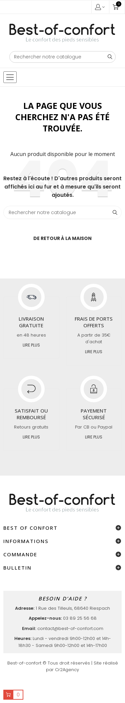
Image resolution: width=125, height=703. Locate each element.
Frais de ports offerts (94, 322)
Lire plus (31, 345)
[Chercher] (62, 57)
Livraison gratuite (31, 322)
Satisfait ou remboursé (31, 414)
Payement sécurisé (94, 414)
